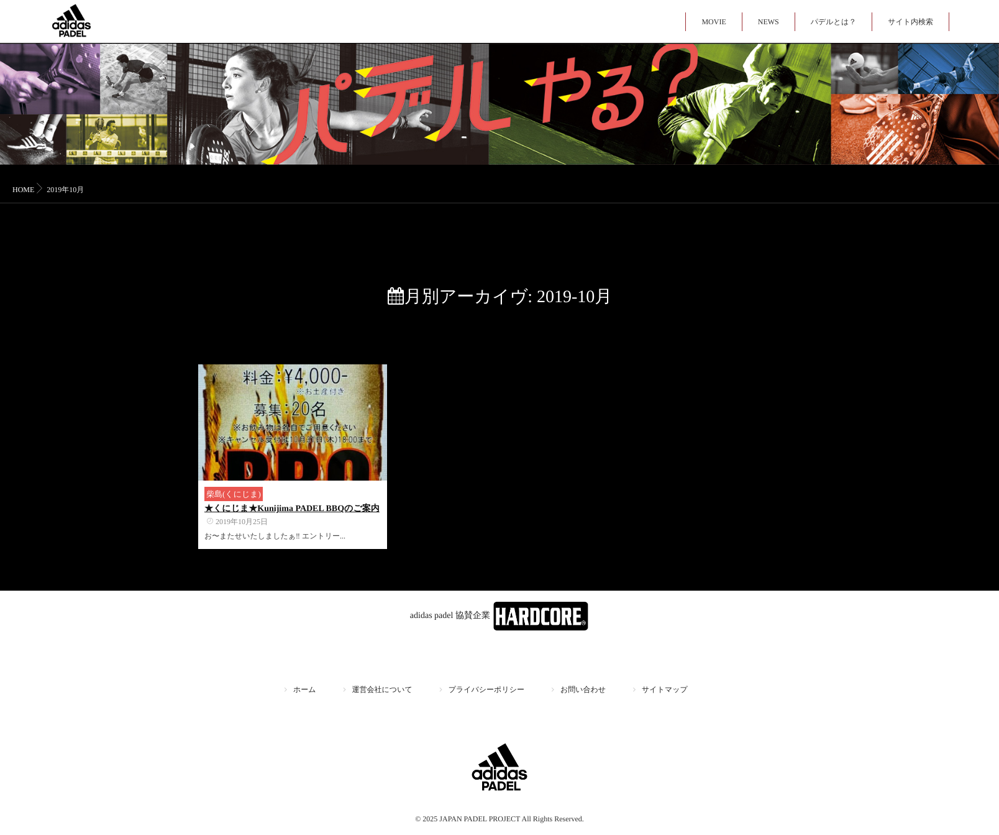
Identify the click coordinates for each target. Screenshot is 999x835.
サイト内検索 (910, 21)
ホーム (304, 689)
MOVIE (713, 21)
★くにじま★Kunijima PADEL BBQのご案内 (292, 509)
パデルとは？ (833, 21)
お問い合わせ (583, 689)
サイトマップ (665, 689)
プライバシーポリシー (486, 689)
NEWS (768, 21)
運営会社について (382, 689)
